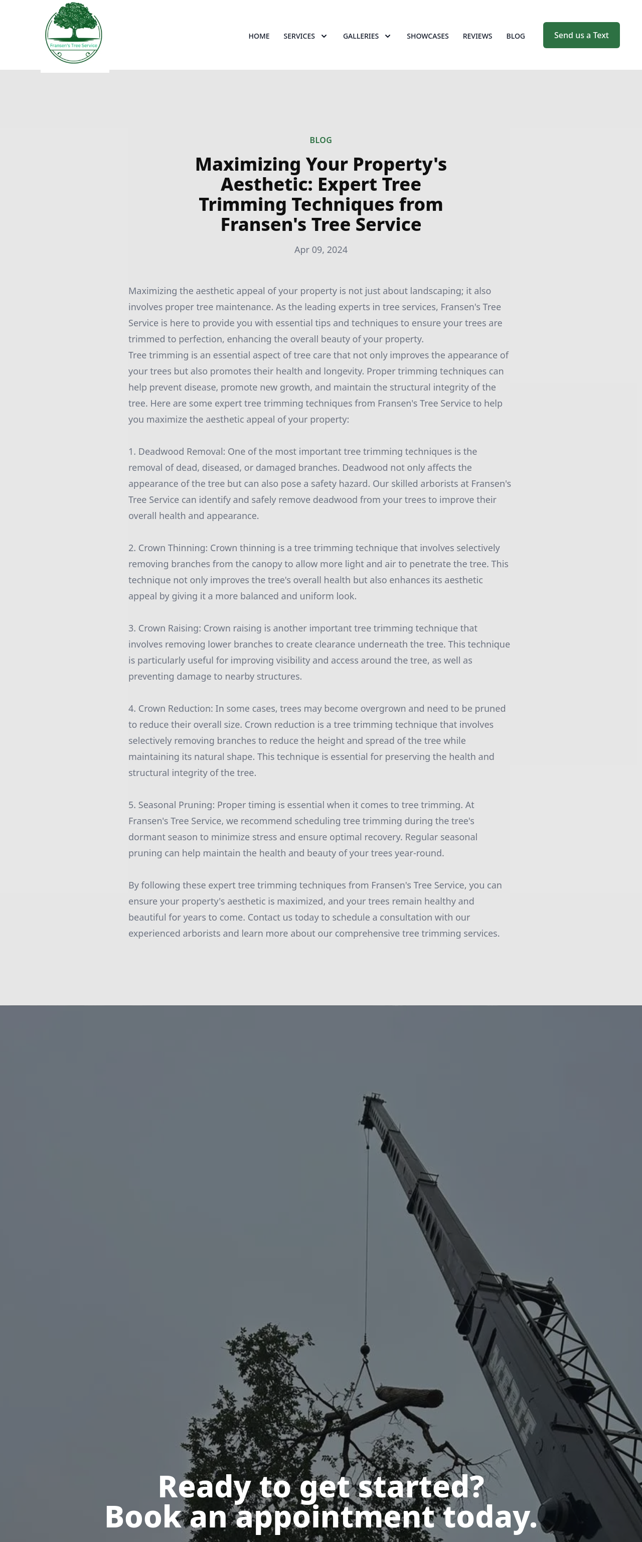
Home (259, 45)
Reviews (478, 45)
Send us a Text (581, 44)
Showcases (427, 45)
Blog (516, 45)
